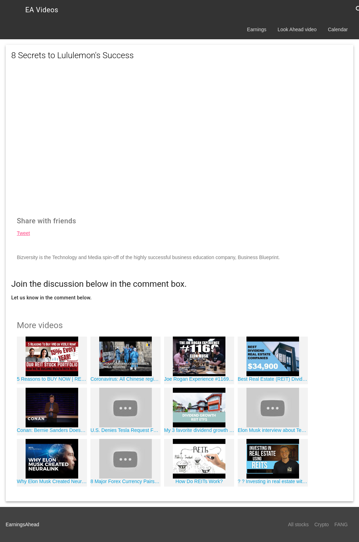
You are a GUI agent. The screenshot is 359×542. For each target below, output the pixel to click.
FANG (341, 524)
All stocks (298, 524)
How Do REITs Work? (199, 481)
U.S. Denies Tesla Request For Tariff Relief (125, 430)
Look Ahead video (297, 29)
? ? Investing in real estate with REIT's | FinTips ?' (273, 481)
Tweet (23, 233)
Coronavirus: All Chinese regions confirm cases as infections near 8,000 (125, 379)
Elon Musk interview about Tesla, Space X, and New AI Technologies (273, 430)
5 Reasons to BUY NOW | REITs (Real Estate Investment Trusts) (52, 379)
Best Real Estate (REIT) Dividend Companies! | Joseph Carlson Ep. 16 (273, 379)
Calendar (338, 29)
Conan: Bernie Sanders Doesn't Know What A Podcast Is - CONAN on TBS (52, 430)
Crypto (321, 524)
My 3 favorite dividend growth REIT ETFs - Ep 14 (199, 430)
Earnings (256, 29)
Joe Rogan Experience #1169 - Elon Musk (199, 379)
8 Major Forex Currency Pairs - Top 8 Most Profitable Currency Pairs (125, 481)
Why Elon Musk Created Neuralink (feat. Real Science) (52, 481)
